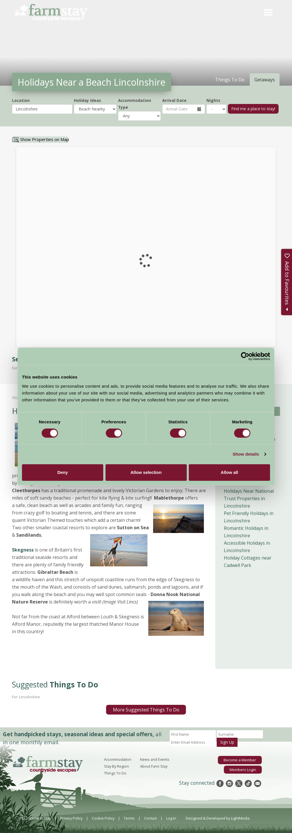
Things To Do (115, 773)
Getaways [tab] (264, 80)
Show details (246, 454)
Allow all (229, 472)
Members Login (243, 769)
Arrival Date (174, 100)
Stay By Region (116, 766)
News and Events (154, 759)
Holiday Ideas (87, 100)
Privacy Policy (71, 818)
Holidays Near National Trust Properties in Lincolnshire (249, 498)
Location (21, 100)
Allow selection (145, 472)
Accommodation (117, 759)
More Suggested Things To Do (146, 710)
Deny (62, 472)
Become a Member (240, 759)
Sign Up (227, 742)
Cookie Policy (103, 818)
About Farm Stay (153, 766)
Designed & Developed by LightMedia (218, 818)
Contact (150, 818)
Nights (213, 100)
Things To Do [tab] (230, 80)
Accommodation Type (134, 104)
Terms (129, 818)
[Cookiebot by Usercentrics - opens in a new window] (245, 356)
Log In (171, 818)
